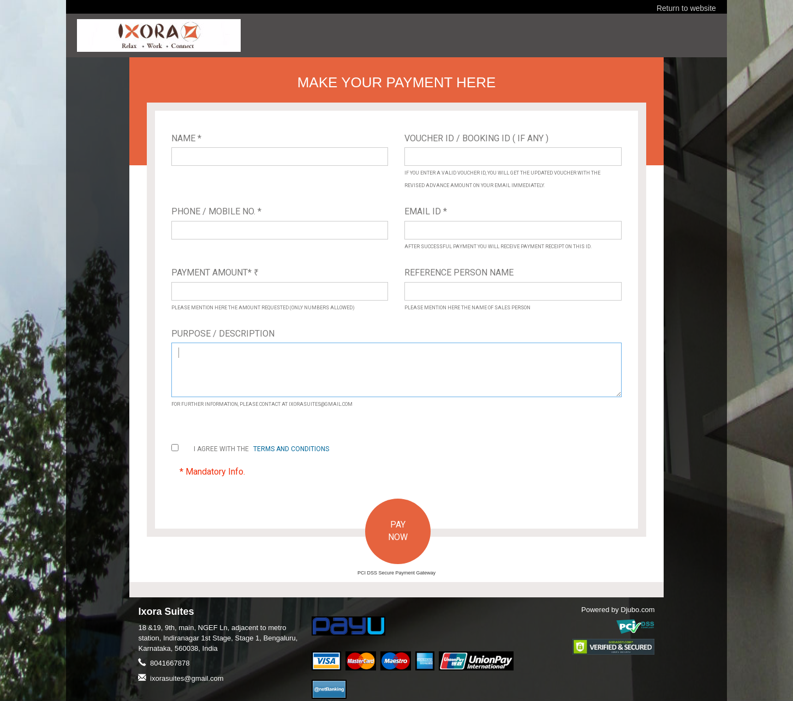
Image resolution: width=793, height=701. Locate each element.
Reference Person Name (459, 272)
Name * (186, 138)
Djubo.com (637, 610)
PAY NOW (398, 530)
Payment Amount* (215, 272)
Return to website (686, 8)
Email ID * (425, 211)
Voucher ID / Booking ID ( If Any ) (476, 138)
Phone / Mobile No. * (216, 211)
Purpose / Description (223, 333)
